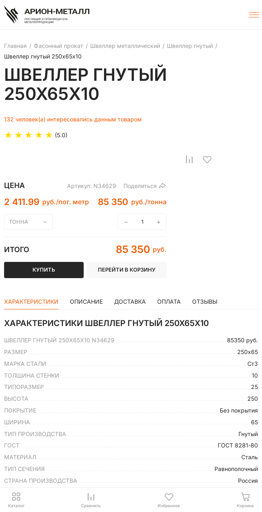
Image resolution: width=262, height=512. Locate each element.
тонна (18, 221)
